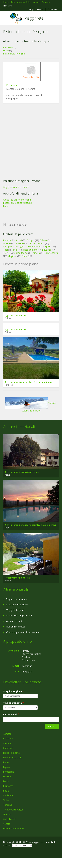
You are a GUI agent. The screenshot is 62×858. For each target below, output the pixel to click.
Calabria (7, 743)
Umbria (7, 814)
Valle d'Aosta (9, 819)
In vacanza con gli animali (19, 615)
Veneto (6, 823)
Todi (5, 249)
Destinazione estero (13, 828)
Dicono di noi (28, 660)
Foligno (30, 240)
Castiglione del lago (13, 246)
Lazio (6, 762)
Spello (48, 246)
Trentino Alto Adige (13, 809)
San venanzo (51, 252)
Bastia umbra (30, 249)
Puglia (6, 790)
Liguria (6, 766)
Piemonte (8, 785)
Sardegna (8, 795)
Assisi (19, 240)
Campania (8, 748)
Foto (5, 205)
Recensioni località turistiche (17, 202)
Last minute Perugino (14, 53)
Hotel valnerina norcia (17, 577)
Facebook (4, 852)
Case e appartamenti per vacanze (23, 632)
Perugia (7, 240)
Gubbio (43, 240)
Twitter (18, 852)
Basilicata (8, 738)
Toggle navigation (6, 18)
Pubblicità (27, 671)
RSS (26, 852)
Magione (12, 256)
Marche (7, 776)
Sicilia (6, 800)
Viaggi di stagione (15, 610)
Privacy (25, 650)
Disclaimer (27, 657)
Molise (6, 781)
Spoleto (20, 243)
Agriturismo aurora (16, 315)
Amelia (36, 252)
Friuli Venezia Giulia (12, 757)
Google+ (11, 852)
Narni (24, 256)
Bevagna (46, 249)
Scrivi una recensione (17, 604)
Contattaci (52, 9)
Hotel (6, 50)
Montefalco (34, 246)
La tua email (11, 714)
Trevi (5, 252)
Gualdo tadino (20, 252)
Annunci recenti (14, 621)
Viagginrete (34, 18)
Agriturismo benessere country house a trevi (30, 524)
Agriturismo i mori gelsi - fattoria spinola (28, 382)
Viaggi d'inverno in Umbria (16, 187)
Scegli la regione (13, 691)
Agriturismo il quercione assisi (22, 472)
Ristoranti (8, 47)
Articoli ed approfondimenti (17, 199)
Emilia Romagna (11, 752)
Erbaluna (11, 85)
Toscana (7, 804)
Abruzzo (7, 733)
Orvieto (7, 243)
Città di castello (36, 243)
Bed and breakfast (15, 626)
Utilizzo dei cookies (31, 653)
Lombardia (8, 771)
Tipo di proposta (13, 702)
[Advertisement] (29, 142)
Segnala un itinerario (16, 598)
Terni (15, 249)
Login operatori (36, 9)
